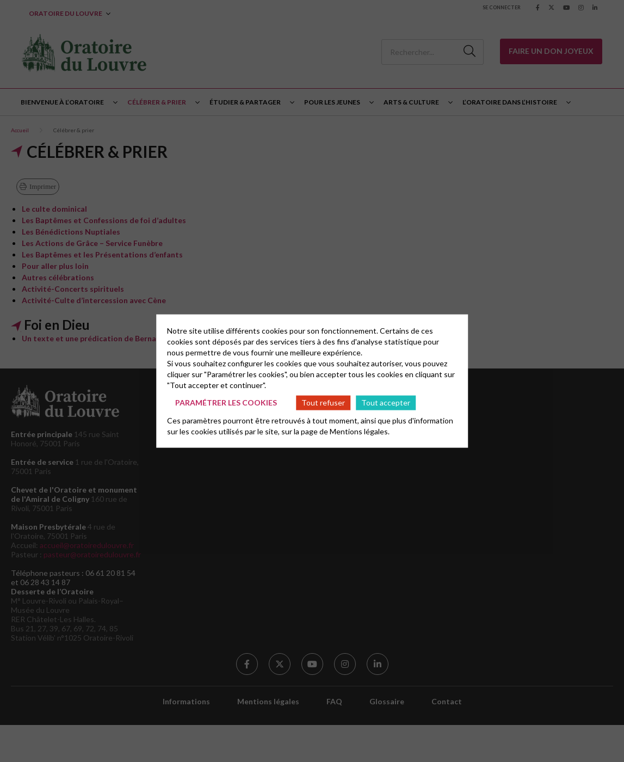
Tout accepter (385, 402)
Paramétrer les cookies (226, 402)
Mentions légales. (360, 430)
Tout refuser (323, 402)
